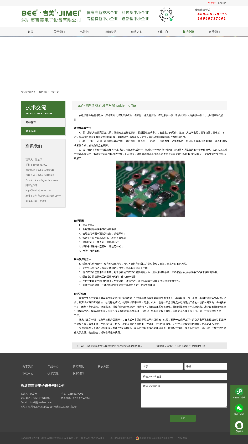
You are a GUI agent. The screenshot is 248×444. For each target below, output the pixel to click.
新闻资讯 (110, 31)
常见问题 (55, 92)
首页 (30, 31)
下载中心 (162, 31)
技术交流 (188, 31)
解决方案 (136, 31)
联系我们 (214, 31)
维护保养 (31, 122)
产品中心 (85, 31)
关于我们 (59, 31)
